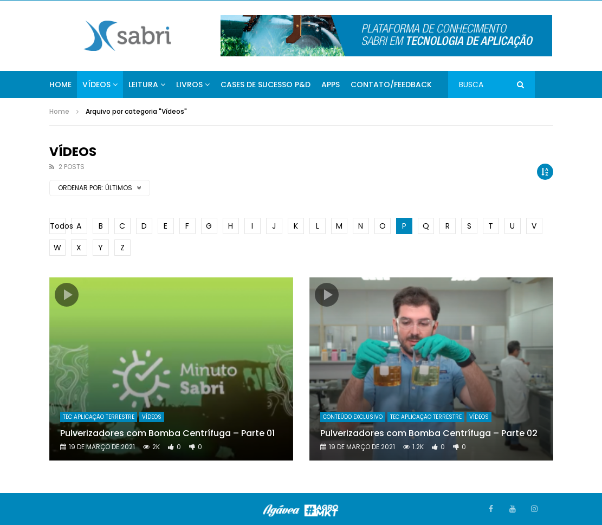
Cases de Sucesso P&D (265, 84)
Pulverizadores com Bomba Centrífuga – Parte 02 (429, 433)
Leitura (143, 84)
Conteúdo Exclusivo (353, 417)
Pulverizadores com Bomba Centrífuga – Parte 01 (167, 433)
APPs (330, 84)
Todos (58, 226)
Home (60, 84)
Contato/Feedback (391, 84)
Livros (189, 84)
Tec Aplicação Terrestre (98, 417)
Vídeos (96, 84)
